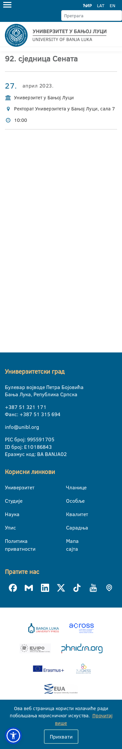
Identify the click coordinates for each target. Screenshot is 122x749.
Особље (70, 500)
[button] (13, 735)
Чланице (70, 487)
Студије (9, 500)
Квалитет (70, 514)
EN (112, 5)
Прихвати (61, 736)
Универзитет (9, 487)
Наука (9, 514)
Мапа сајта (70, 541)
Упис (9, 527)
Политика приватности (9, 541)
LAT (100, 5)
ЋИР (87, 5)
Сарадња (70, 527)
